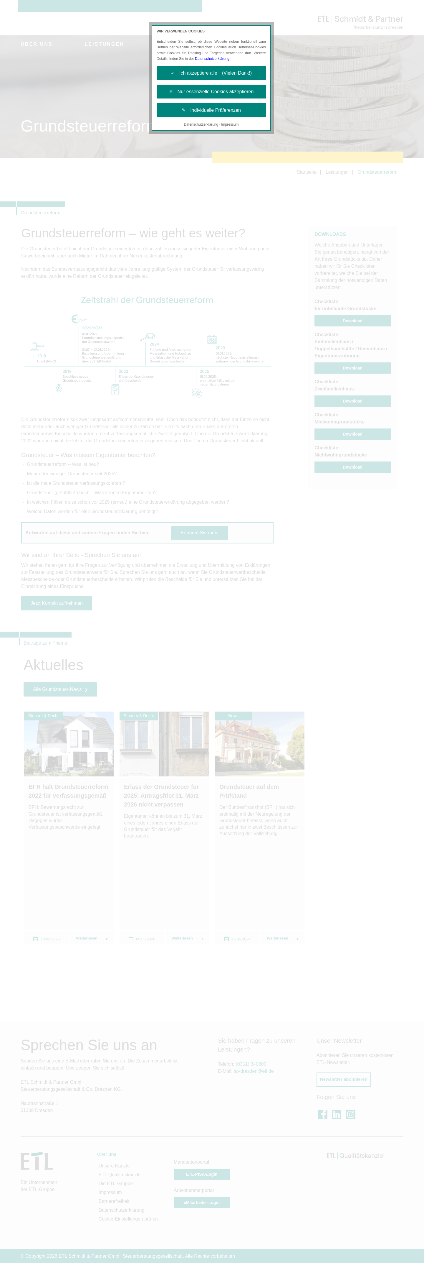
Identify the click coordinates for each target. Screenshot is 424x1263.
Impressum (229, 124)
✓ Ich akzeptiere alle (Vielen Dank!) (211, 72)
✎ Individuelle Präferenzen (211, 110)
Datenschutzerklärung (212, 59)
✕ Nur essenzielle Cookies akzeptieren (211, 91)
